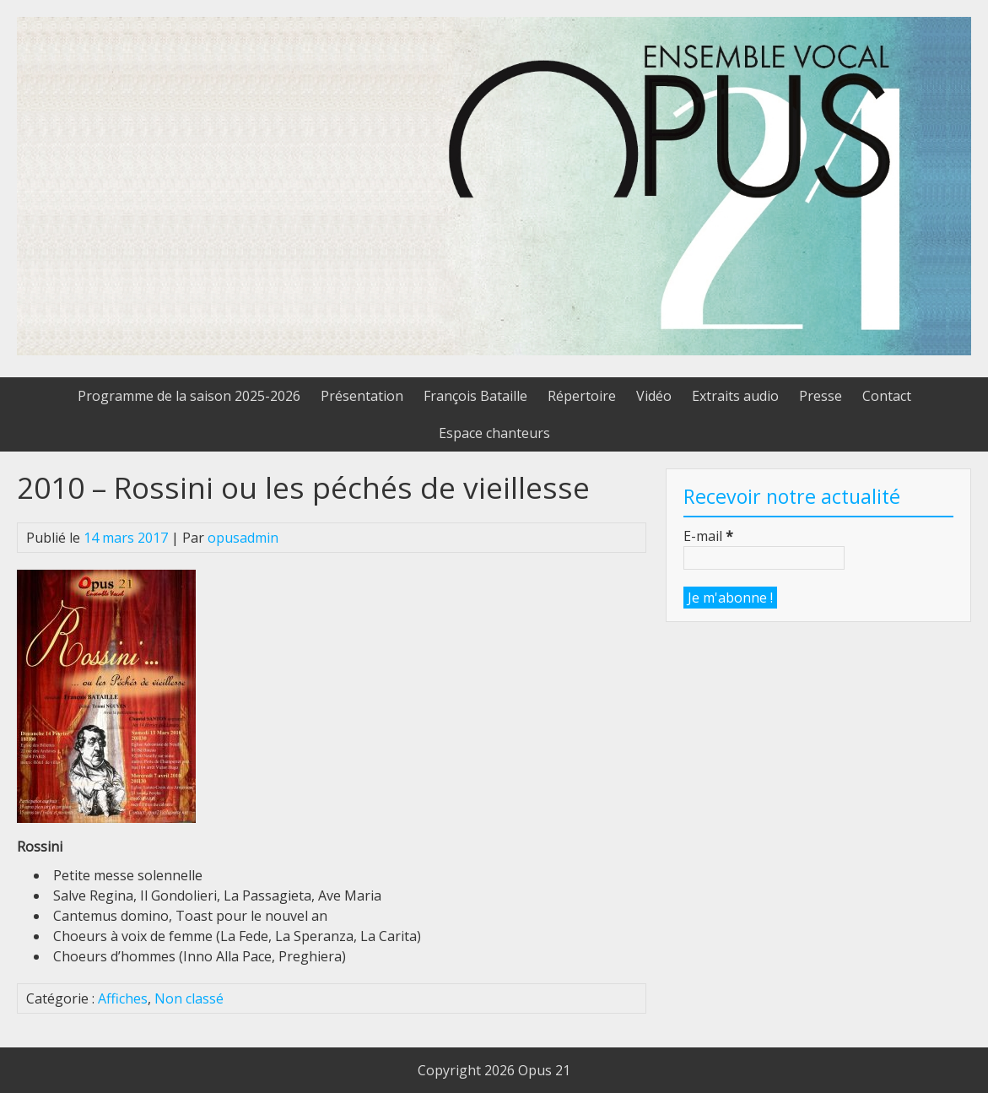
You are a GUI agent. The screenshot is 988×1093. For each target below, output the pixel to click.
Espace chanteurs (494, 433)
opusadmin (243, 537)
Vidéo (654, 396)
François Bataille (475, 396)
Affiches (123, 998)
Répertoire (582, 396)
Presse (820, 396)
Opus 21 (544, 1070)
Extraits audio (735, 396)
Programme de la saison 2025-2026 (189, 396)
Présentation (362, 396)
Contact (886, 396)
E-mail (708, 536)
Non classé (189, 998)
